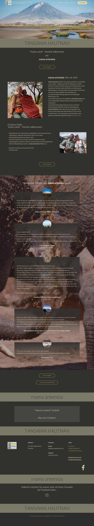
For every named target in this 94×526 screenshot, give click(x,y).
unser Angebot (47, 71)
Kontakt (82, 3)
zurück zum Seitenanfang (47, 386)
